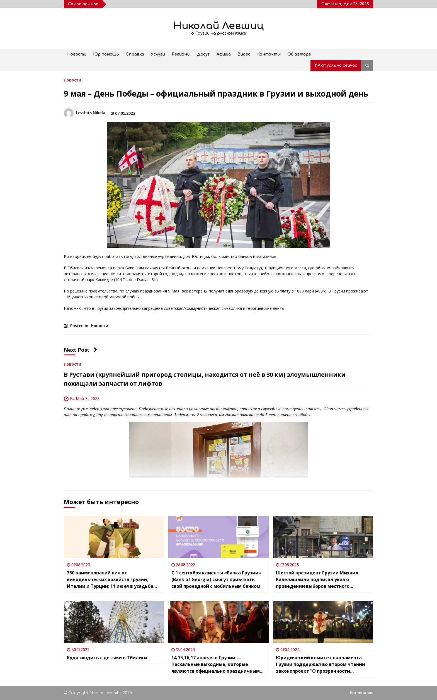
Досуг (203, 54)
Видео (244, 54)
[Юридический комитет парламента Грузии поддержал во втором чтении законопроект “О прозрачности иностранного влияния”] (323, 622)
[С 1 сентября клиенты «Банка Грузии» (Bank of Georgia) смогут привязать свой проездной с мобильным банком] (218, 537)
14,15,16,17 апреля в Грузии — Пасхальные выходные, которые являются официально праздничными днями (217, 664)
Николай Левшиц (218, 25)
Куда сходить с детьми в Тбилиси (107, 658)
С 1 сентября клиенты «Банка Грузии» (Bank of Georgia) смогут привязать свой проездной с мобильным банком (216, 579)
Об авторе (299, 54)
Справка (135, 54)
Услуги (158, 54)
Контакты (269, 54)
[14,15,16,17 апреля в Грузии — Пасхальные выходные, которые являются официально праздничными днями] (218, 622)
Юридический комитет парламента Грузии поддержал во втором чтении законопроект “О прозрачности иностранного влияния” (320, 664)
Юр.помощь (106, 54)
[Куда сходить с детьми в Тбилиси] (114, 622)
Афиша (224, 54)
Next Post (80, 349)
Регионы (181, 54)
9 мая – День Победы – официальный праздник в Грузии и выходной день (216, 93)
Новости (76, 54)
